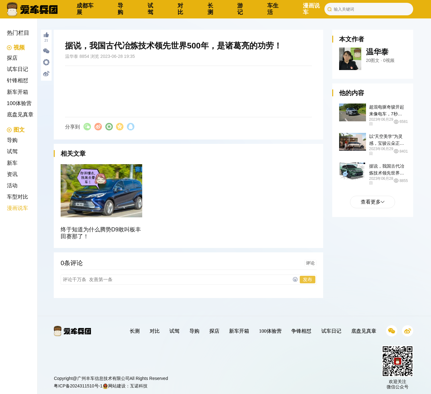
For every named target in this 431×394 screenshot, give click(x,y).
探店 (12, 58)
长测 (210, 9)
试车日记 (17, 69)
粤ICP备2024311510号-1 (78, 385)
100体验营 (19, 103)
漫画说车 (17, 208)
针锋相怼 (17, 80)
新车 (12, 163)
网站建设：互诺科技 (125, 385)
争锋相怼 (301, 331)
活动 (12, 186)
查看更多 (372, 202)
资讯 (12, 174)
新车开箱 (17, 92)
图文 (16, 130)
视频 (16, 47)
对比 (180, 9)
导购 (120, 9)
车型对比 (17, 197)
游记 (240, 9)
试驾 (150, 9)
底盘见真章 (20, 115)
